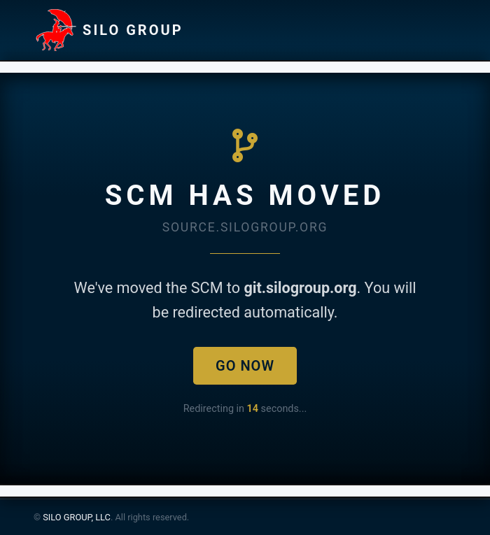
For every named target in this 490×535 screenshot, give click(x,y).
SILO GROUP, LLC (77, 517)
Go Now (245, 365)
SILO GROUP (108, 30)
